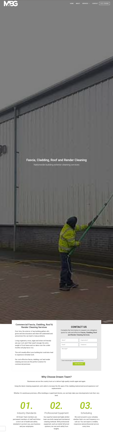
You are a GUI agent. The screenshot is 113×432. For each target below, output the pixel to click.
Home (72, 3)
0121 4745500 (104, 3)
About (78, 3)
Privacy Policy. (80, 360)
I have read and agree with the (73, 360)
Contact (95, 3)
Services (86, 3)
